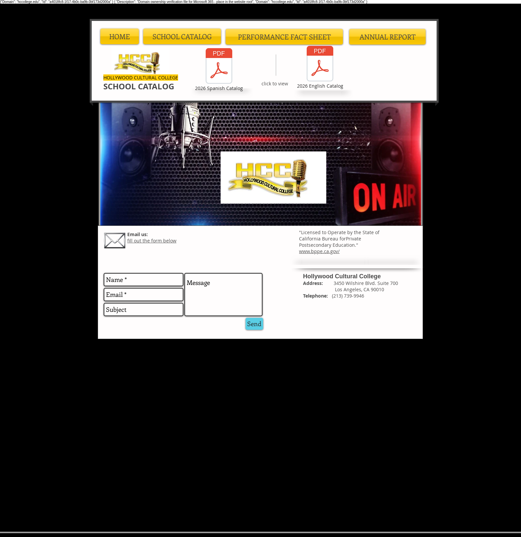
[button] (182, 36)
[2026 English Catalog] (320, 68)
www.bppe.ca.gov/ (319, 251)
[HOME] (119, 36)
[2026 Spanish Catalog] (219, 70)
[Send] (254, 324)
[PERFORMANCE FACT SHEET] (284, 37)
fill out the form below (151, 240)
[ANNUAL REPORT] (387, 37)
